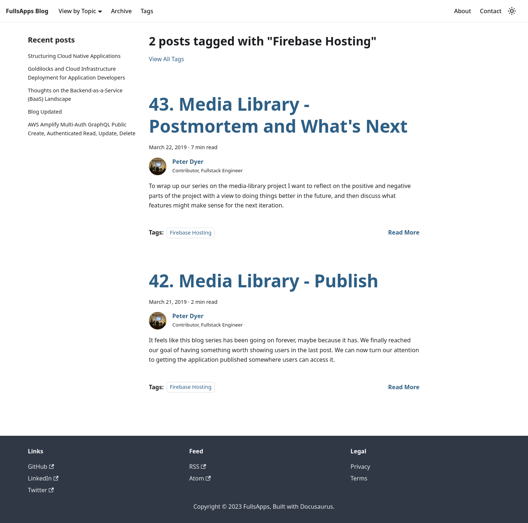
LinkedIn (43, 478)
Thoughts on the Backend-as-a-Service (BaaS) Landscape (75, 95)
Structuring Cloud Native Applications (74, 55)
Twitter (41, 490)
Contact (491, 11)
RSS (197, 467)
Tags (146, 11)
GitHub (41, 467)
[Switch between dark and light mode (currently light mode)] (512, 11)
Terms (359, 478)
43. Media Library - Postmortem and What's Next (278, 115)
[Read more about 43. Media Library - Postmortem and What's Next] (403, 232)
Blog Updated (45, 111)
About (462, 11)
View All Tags (166, 59)
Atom (200, 478)
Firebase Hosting (191, 232)
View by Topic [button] (77, 11)
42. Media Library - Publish (263, 280)
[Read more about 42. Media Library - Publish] (403, 387)
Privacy (360, 467)
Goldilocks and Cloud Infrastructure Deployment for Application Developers (76, 73)
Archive (121, 11)
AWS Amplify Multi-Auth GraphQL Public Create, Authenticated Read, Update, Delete (81, 129)
